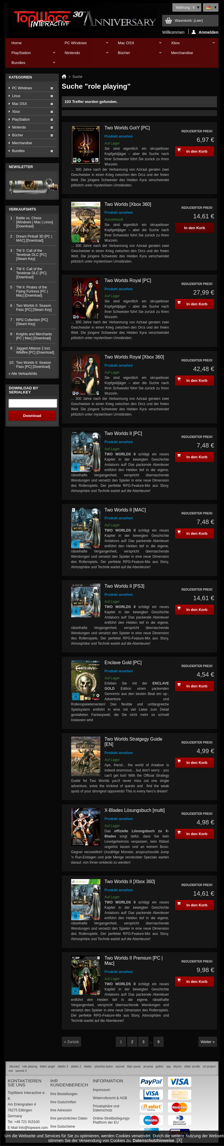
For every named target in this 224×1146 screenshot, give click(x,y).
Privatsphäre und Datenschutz (106, 1108)
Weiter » (208, 1042)
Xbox (190, 44)
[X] (179, 1140)
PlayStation (30, 54)
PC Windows (83, 44)
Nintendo (83, 54)
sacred (120, 1066)
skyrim (177, 1066)
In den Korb (192, 151)
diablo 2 (76, 1066)
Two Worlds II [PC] (123, 433)
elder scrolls (192, 1066)
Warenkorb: (189, 21)
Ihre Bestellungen (63, 1094)
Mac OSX (137, 44)
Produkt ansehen (118, 136)
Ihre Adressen (61, 1110)
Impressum (101, 1090)
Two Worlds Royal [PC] (127, 280)
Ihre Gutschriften (63, 1102)
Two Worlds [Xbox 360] (127, 204)
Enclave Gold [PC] (122, 662)
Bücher (137, 54)
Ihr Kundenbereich (69, 1082)
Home (16, 43)
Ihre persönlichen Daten (68, 1118)
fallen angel (47, 1066)
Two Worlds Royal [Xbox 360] (134, 356)
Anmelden (205, 32)
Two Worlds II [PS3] (124, 586)
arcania (148, 1066)
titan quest (134, 1066)
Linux (16, 96)
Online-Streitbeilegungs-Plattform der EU (111, 1120)
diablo (88, 1066)
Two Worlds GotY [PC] (127, 127)
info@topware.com (33, 1128)
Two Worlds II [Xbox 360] (129, 881)
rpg (168, 1066)
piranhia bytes (103, 1066)
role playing (29, 1066)
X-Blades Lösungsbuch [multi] (134, 810)
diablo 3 (63, 1066)
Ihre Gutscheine (62, 1126)
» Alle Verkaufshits (22, 374)
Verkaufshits (22, 209)
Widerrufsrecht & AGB (110, 1098)
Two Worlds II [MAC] (125, 509)
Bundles (30, 64)
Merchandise (182, 53)
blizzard (14, 1066)
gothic (160, 1066)
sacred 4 (21, 1070)
